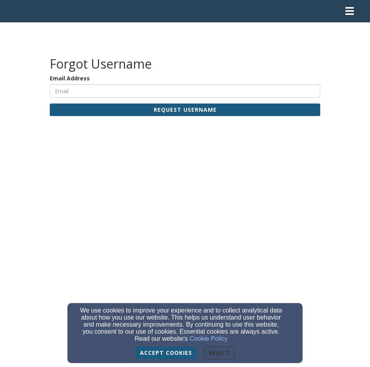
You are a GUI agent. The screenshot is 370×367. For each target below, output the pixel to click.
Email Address (70, 78)
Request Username (185, 109)
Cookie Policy (209, 338)
